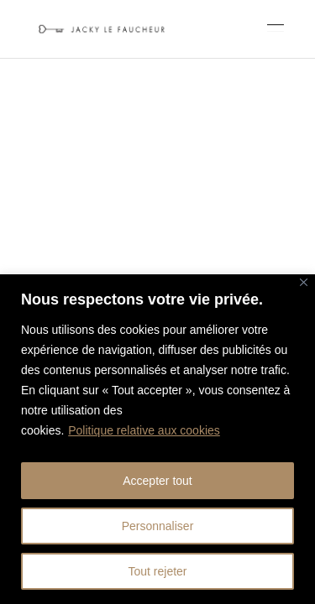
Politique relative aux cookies (144, 430)
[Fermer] (303, 282)
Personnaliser (158, 526)
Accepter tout (157, 480)
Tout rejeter (157, 571)
